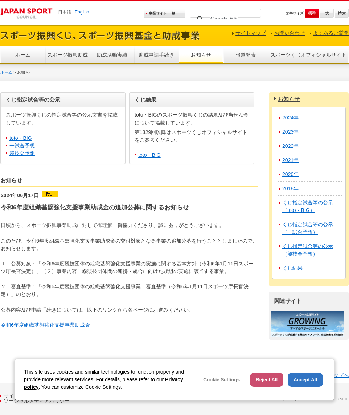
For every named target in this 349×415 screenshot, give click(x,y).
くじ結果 (292, 268)
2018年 (290, 188)
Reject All (267, 379)
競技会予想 (22, 153)
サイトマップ (250, 33)
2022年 (290, 146)
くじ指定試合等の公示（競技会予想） (307, 250)
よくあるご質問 (331, 33)
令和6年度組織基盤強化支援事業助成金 (45, 325)
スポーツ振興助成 (67, 55)
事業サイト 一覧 (162, 13)
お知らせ (201, 55)
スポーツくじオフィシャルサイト (308, 55)
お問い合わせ (289, 33)
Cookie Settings (221, 379)
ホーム (22, 55)
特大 (342, 13)
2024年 (290, 118)
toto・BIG (20, 138)
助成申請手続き (156, 55)
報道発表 (245, 55)
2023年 (290, 132)
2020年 (290, 174)
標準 (312, 13)
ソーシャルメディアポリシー (37, 401)
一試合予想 (22, 145)
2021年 (290, 160)
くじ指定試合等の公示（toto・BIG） (307, 206)
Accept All (305, 379)
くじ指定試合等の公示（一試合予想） (307, 228)
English (82, 12)
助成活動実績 (112, 55)
